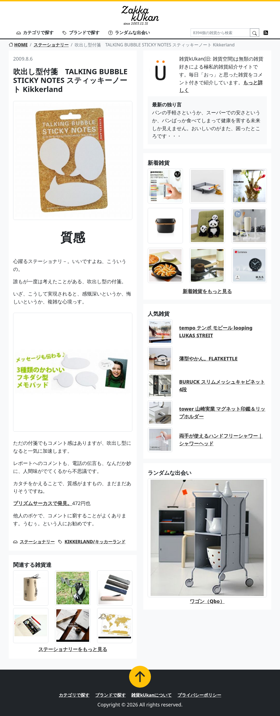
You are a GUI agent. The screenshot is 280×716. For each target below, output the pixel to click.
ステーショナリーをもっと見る (72, 649)
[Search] (220, 32)
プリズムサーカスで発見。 (42, 503)
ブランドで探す (81, 32)
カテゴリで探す (35, 32)
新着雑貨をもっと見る (207, 291)
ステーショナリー (51, 45)
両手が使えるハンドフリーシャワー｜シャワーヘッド (221, 439)
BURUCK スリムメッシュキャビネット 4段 (222, 385)
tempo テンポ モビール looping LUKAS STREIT (215, 331)
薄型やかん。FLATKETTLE (208, 358)
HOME (18, 45)
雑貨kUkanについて (151, 695)
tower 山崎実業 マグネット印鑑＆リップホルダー (222, 412)
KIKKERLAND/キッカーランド (95, 542)
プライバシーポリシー (199, 695)
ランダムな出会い (129, 32)
